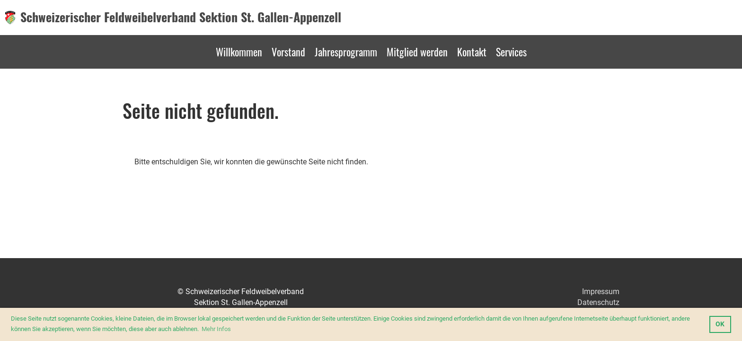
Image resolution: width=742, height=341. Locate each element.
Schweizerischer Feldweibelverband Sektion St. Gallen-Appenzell (180, 17)
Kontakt (471, 51)
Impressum (600, 291)
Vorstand (288, 51)
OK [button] (720, 324)
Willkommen (239, 51)
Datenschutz (598, 302)
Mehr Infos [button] (216, 328)
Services (511, 51)
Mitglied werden (417, 51)
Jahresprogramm (346, 51)
